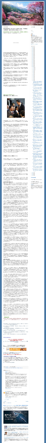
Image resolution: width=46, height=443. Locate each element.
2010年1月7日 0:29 (7, 388)
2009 (32, 172)
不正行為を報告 (33, 177)
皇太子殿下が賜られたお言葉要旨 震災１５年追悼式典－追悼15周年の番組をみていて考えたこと (37, 122)
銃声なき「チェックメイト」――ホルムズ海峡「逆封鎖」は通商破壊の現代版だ (15, 405)
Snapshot (32, 184)
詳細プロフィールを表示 (34, 44)
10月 (33, 69)
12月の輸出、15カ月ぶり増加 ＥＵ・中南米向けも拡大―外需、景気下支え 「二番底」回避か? (37, 93)
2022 (32, 52)
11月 (33, 68)
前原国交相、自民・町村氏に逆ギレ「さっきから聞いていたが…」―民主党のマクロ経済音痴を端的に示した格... (37, 99)
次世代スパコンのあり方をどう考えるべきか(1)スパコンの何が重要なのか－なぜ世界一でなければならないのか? (37, 164)
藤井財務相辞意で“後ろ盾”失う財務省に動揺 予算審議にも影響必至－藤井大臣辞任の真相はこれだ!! (37, 154)
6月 (33, 74)
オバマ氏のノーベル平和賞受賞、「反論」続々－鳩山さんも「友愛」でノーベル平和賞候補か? (16, 326)
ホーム (16, 401)
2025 (32, 48)
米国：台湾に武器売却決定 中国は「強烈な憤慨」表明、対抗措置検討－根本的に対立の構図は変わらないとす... (37, 85)
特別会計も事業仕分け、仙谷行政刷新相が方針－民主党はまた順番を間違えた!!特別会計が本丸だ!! (37, 146)
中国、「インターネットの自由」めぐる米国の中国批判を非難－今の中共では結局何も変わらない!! (37, 107)
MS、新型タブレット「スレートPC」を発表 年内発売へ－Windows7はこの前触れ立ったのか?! (37, 148)
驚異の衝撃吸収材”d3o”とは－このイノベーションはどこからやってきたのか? (37, 143)
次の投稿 (5, 401)
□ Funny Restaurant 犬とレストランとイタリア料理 (19, 3)
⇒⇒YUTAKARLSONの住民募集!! (9, 362)
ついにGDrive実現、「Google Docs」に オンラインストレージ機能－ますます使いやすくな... (37, 134)
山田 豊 (6, 391)
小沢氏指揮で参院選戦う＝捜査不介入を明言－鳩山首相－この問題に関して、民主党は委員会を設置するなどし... (37, 131)
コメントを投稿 (6, 399)
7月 (33, 73)
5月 (33, 75)
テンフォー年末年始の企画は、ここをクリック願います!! (16, 342)
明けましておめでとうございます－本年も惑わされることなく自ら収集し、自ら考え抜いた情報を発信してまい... (37, 170)
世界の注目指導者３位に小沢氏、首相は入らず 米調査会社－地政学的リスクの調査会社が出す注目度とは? (37, 110)
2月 (33, 79)
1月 (33, 80)
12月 (33, 67)
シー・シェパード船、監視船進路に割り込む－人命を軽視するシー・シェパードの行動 (37, 152)
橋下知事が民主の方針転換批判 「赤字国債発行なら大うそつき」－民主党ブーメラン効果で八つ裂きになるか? (16, 329)
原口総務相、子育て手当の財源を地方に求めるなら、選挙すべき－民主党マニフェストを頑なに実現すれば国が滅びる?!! (16, 324)
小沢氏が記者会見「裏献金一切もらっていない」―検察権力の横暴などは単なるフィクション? (37, 105)
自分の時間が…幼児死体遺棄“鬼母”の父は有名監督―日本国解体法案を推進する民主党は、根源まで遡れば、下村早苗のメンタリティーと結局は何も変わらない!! (18, 427)
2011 (32, 65)
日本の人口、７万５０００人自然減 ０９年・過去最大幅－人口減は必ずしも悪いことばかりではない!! (38, 167)
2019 (32, 55)
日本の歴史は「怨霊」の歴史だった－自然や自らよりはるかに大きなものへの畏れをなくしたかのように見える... (37, 160)
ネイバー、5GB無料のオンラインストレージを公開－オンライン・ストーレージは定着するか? (37, 125)
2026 (32, 47)
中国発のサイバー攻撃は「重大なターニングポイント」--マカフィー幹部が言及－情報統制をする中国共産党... (38, 119)
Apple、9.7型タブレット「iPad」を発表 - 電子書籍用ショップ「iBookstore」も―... (37, 91)
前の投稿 (27, 401)
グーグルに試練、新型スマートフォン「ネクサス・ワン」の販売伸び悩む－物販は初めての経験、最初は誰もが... (37, 116)
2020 (32, 54)
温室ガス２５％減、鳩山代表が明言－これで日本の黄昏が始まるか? (14, 330)
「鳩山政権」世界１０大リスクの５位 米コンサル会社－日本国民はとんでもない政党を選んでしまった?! (37, 137)
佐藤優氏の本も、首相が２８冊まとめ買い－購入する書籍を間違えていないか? (37, 140)
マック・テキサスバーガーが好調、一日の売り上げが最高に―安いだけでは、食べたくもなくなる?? (37, 88)
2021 (32, 53)
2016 (32, 59)
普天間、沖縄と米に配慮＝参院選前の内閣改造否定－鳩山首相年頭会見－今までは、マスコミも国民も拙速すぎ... (37, 157)
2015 (32, 60)
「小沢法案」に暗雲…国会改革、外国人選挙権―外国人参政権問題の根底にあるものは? (37, 82)
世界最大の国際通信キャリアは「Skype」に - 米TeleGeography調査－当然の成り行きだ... (37, 113)
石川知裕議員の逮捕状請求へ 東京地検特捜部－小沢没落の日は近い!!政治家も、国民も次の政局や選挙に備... (37, 128)
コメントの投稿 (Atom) (8, 402)
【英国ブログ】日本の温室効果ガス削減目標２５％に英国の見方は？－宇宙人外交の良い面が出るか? (16, 332)
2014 (32, 61)
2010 (32, 66)
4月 (33, 76)
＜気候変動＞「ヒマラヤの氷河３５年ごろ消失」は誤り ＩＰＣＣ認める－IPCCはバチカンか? (37, 96)
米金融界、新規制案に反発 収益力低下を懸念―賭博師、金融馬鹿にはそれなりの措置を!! (37, 102)
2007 (32, 175)
